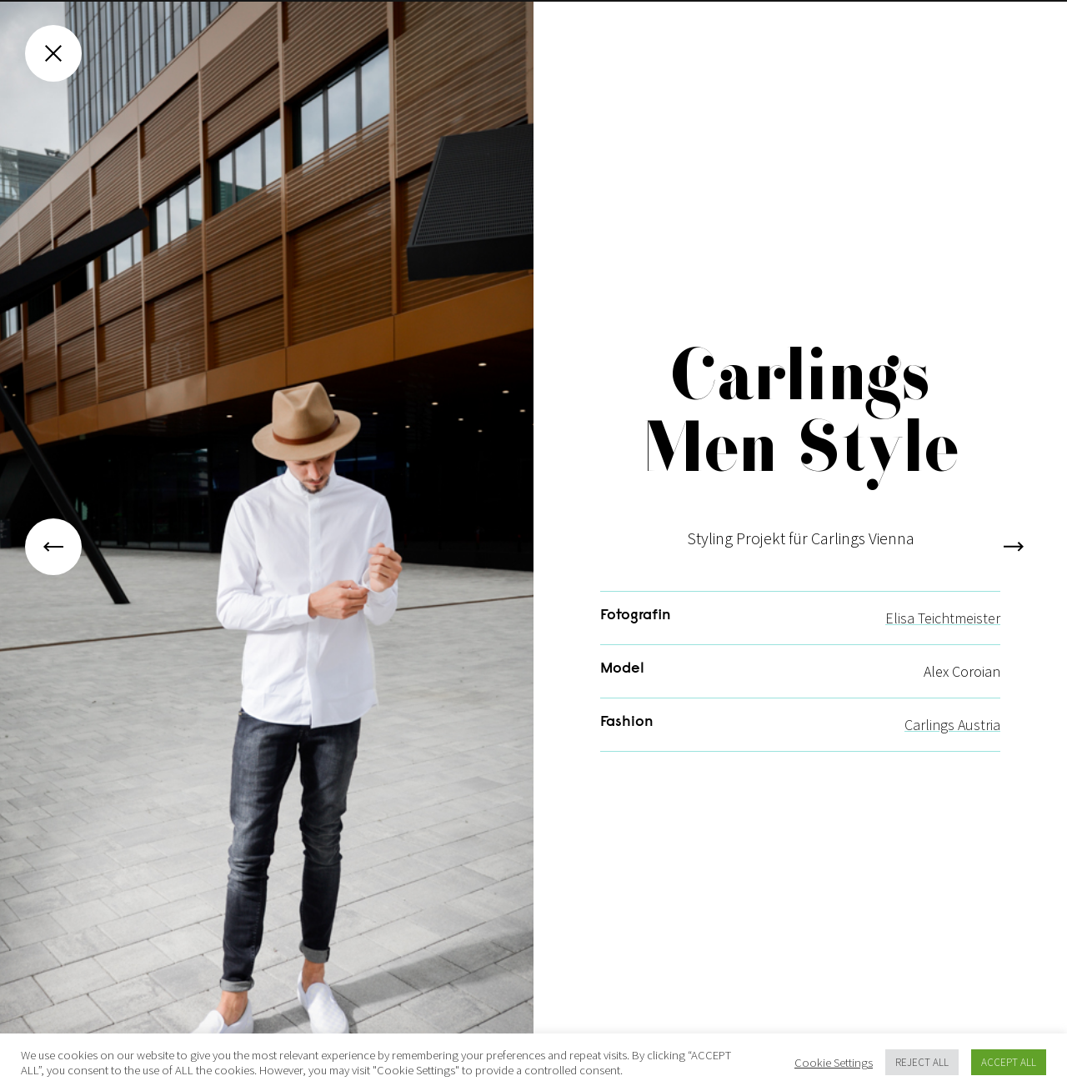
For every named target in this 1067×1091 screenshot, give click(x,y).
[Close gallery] (53, 53)
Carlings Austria (952, 743)
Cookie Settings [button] (833, 1062)
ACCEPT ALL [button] (1008, 1062)
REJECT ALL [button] (922, 1062)
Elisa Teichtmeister (942, 637)
